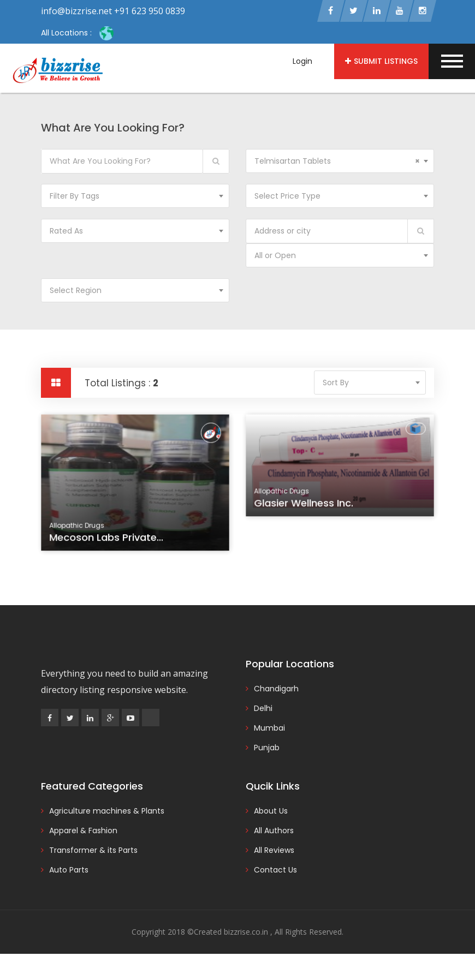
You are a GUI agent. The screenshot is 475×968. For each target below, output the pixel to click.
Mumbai (269, 727)
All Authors (274, 830)
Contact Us (275, 869)
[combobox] (340, 161)
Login (302, 61)
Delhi (263, 708)
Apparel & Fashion (83, 830)
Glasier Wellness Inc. (304, 504)
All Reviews (274, 850)
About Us (271, 810)
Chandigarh (276, 688)
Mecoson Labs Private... (107, 538)
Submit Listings (381, 61)
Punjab (267, 747)
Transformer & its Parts (93, 850)
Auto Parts (68, 869)
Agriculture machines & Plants (106, 810)
